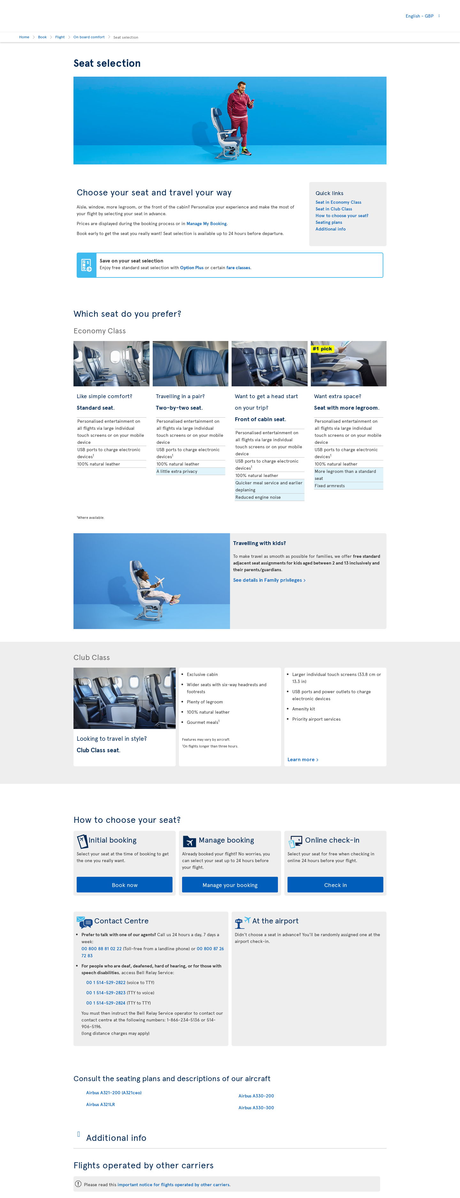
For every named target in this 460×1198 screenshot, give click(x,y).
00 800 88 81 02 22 (101, 948)
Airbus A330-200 (256, 1096)
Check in (335, 885)
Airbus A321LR (100, 1104)
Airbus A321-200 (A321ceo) (114, 1092)
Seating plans (329, 222)
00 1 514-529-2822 (106, 982)
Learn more (301, 758)
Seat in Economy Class (338, 202)
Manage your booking (230, 885)
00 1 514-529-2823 (106, 992)
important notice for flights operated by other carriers (173, 1184)
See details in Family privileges (267, 579)
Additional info (331, 229)
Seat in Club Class (334, 209)
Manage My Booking (206, 223)
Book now (125, 885)
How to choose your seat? (342, 215)
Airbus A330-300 (256, 1107)
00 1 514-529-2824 (106, 1003)
